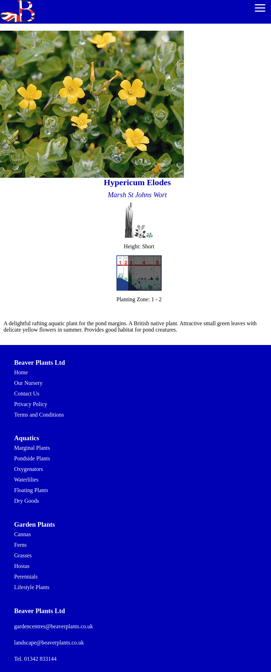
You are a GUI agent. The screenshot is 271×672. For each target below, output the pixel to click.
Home (21, 372)
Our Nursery (28, 383)
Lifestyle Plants (31, 587)
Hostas (22, 566)
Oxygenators (28, 469)
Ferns (20, 545)
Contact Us (27, 393)
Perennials (26, 577)
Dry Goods (26, 501)
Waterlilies (26, 480)
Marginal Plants (32, 448)
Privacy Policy (30, 404)
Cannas (22, 534)
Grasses (23, 555)
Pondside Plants (32, 458)
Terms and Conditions (39, 415)
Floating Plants (31, 490)
